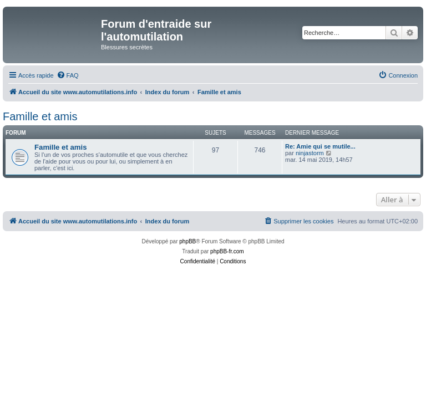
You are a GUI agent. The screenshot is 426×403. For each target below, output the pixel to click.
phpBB (187, 241)
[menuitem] (68, 75)
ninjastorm (310, 153)
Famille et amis (40, 116)
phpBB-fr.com (227, 251)
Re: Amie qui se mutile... (320, 146)
